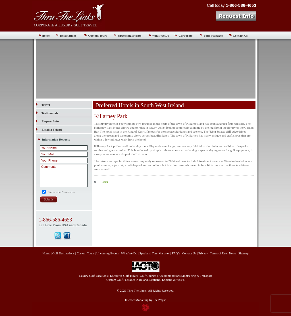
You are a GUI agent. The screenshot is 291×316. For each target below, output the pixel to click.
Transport (206, 275)
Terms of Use (218, 253)
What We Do (160, 35)
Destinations (68, 35)
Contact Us (240, 35)
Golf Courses (148, 275)
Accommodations (170, 275)
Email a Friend (52, 129)
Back (105, 181)
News (232, 253)
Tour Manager (213, 35)
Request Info (50, 121)
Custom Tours (97, 35)
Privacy (203, 253)
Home (46, 35)
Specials (144, 253)
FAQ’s (176, 253)
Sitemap (243, 253)
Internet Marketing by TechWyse (145, 300)
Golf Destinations (63, 253)
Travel (43, 104)
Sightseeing (188, 275)
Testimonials (47, 113)
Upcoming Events (130, 35)
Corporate (185, 35)
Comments (64, 175)
